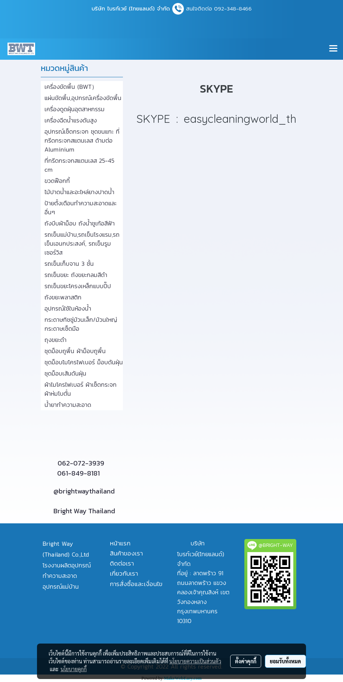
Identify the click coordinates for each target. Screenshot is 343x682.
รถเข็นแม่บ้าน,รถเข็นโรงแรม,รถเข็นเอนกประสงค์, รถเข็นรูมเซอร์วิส (82, 243)
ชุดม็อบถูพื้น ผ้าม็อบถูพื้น (75, 350)
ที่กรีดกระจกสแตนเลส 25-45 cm (79, 165)
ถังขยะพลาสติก (62, 297)
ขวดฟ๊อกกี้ (57, 180)
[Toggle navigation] (333, 49)
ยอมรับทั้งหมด (285, 661)
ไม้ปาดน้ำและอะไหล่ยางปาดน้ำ (79, 191)
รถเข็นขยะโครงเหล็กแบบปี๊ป (77, 285)
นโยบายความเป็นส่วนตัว (195, 661)
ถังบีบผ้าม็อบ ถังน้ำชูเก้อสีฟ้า (79, 223)
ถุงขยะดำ (55, 339)
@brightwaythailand (84, 491)
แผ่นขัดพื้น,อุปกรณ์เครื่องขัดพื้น (82, 97)
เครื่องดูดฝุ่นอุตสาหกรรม (74, 109)
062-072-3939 (81, 463)
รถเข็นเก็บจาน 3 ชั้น (69, 263)
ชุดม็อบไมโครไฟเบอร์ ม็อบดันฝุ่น (83, 362)
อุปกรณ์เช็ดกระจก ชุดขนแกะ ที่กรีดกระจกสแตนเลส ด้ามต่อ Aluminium (82, 140)
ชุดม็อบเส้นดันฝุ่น (65, 373)
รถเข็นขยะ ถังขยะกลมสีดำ (75, 274)
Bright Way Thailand (84, 511)
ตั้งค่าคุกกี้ (245, 661)
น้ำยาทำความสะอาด (67, 404)
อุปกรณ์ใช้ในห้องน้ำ (67, 308)
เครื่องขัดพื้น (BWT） (71, 86)
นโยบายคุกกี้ (74, 669)
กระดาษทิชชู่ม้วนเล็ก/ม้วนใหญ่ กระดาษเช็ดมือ (80, 324)
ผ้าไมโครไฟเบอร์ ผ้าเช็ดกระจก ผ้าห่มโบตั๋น (80, 389)
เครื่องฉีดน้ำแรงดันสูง (70, 120)
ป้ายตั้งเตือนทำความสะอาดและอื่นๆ (80, 208)
